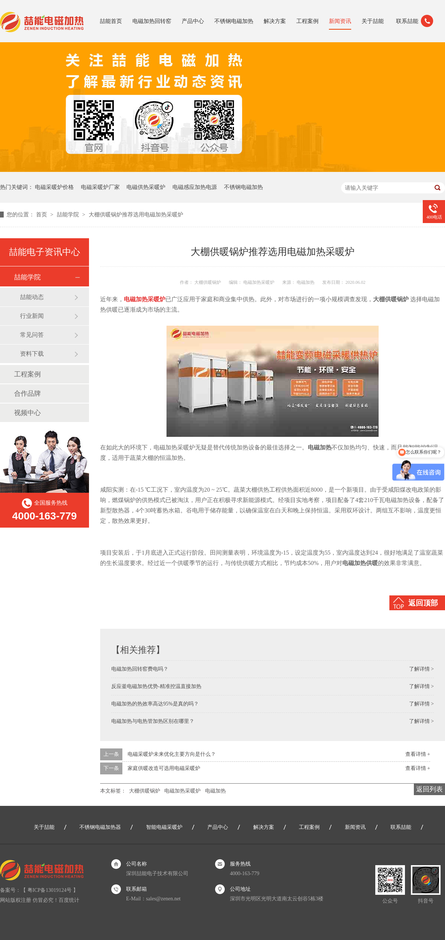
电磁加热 (215, 791)
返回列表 (429, 789)
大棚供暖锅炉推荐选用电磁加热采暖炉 (136, 214)
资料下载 (32, 354)
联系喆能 (407, 21)
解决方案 (275, 21)
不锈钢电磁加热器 (100, 827)
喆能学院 (68, 214)
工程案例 (307, 21)
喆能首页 (111, 21)
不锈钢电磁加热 (233, 21)
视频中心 (27, 412)
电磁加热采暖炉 (182, 791)
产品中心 (193, 21)
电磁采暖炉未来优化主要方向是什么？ (172, 754)
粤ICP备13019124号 (49, 890)
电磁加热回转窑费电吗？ (139, 669)
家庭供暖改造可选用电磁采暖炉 (164, 768)
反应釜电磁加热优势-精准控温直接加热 (156, 686)
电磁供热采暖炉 (145, 187)
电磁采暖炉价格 (54, 187)
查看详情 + (417, 754)
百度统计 (69, 900)
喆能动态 (32, 297)
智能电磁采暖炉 (164, 827)
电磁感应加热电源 (194, 187)
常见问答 (32, 335)
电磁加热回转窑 (151, 21)
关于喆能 (373, 21)
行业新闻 (32, 316)
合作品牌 (27, 393)
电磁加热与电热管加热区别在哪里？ (152, 721)
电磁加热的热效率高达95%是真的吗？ (155, 704)
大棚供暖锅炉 (144, 791)
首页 (42, 214)
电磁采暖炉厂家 (100, 187)
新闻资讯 (340, 21)
